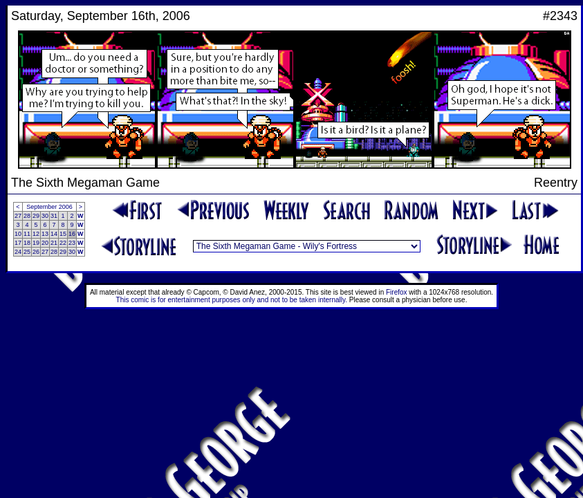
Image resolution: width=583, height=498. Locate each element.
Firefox (396, 292)
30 (44, 215)
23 (71, 242)
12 (36, 233)
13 (44, 233)
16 (71, 233)
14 (53, 233)
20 (44, 242)
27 (18, 215)
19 (36, 242)
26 (36, 251)
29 (36, 215)
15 (62, 233)
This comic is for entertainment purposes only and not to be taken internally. (231, 300)
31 (53, 215)
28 (27, 215)
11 (27, 233)
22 (62, 242)
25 (27, 251)
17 (18, 242)
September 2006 (49, 206)
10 (18, 233)
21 (53, 242)
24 (18, 251)
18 (27, 242)
